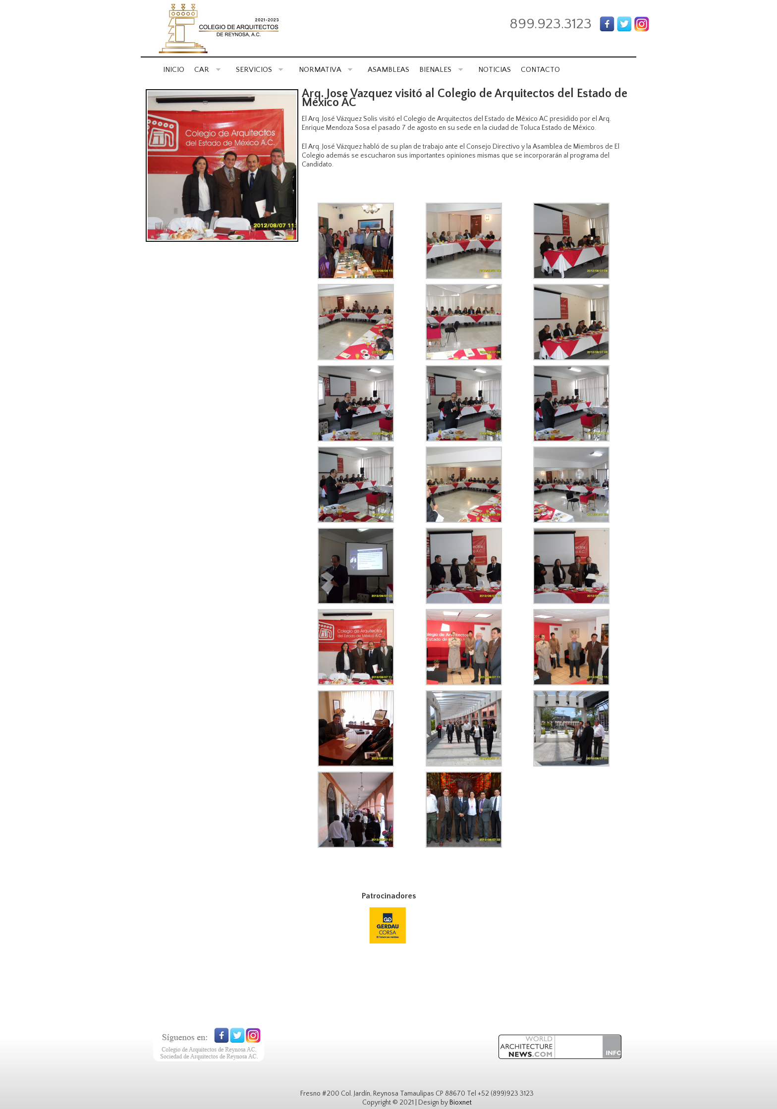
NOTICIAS (494, 69)
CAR (207, 69)
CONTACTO (540, 69)
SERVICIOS (259, 69)
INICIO (173, 69)
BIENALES (441, 69)
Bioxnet (460, 1103)
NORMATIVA (326, 69)
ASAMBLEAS (388, 69)
